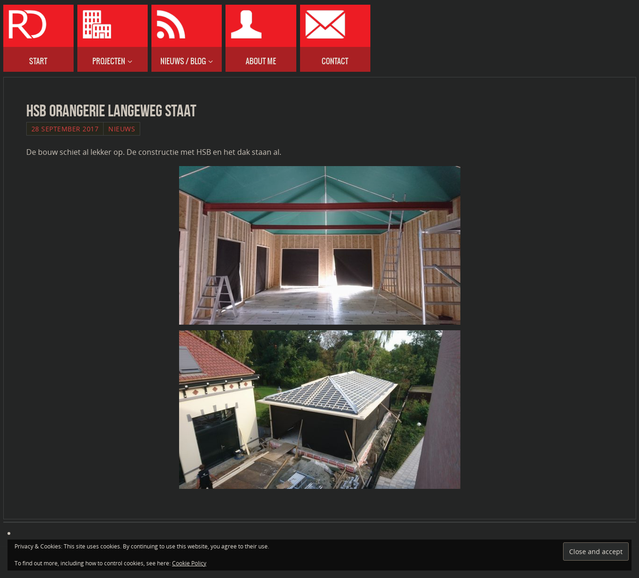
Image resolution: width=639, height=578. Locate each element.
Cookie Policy (189, 563)
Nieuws (121, 128)
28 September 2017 (65, 128)
